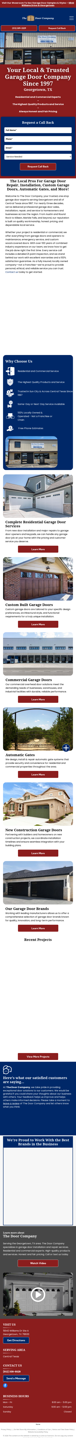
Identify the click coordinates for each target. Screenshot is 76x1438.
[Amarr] (21, 1159)
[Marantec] (21, 1202)
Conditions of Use (44, 1429)
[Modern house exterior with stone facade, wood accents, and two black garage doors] (21, 297)
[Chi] (55, 1173)
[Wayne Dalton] (21, 1216)
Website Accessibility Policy (38, 1432)
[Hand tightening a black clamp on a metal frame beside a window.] (54, 331)
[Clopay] (55, 1159)
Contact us (11, 272)
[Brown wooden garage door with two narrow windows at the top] (55, 997)
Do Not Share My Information (25, 1429)
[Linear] (55, 1188)
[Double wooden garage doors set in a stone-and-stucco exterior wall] (54, 297)
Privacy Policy (6, 1429)
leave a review (11, 1103)
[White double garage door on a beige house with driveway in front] (55, 963)
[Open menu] (71, 18)
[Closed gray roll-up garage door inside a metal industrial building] (21, 331)
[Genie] (21, 1188)
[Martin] (55, 1202)
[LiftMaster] (21, 1173)
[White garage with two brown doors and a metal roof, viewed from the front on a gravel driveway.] (55, 1032)
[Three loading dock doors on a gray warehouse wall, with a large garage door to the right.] (21, 1032)
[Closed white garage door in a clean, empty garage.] (21, 963)
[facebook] (5, 1385)
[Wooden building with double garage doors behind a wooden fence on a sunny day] (21, 997)
